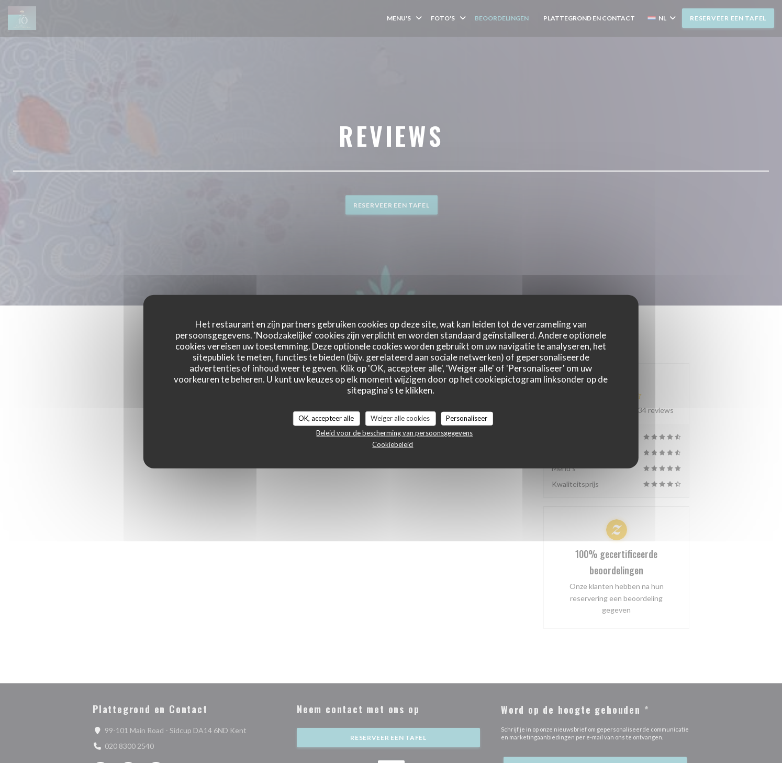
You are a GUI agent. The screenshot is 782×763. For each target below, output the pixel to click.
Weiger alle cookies (400, 418)
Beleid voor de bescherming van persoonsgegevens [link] (394, 432)
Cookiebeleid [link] (392, 444)
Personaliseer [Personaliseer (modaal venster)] (466, 418)
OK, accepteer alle (326, 418)
